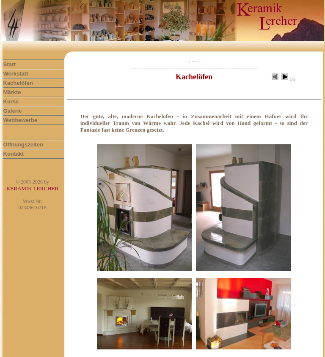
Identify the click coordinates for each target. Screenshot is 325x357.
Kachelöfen (18, 83)
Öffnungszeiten (23, 144)
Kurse (11, 101)
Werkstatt (15, 73)
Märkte (12, 92)
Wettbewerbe (20, 120)
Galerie (12, 111)
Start (9, 64)
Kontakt (13, 154)
